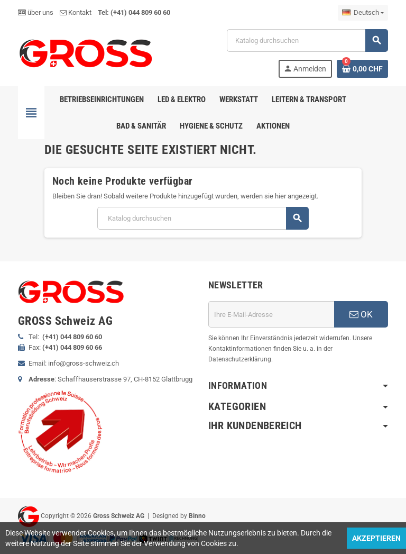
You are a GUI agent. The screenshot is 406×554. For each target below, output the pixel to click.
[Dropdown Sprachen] (363, 13)
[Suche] (307, 40)
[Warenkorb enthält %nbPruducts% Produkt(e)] (362, 69)
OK (361, 314)
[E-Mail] (271, 314)
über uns (35, 12)
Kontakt (75, 12)
